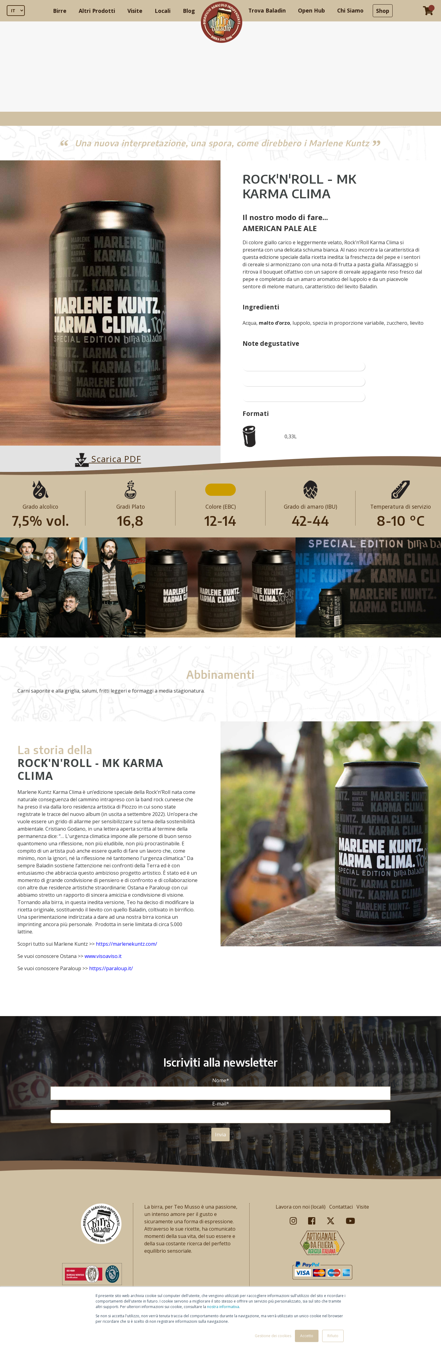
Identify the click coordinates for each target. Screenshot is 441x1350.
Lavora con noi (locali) (301, 1206)
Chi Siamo (350, 10)
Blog (189, 10)
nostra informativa (223, 1306)
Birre (59, 10)
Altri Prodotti (97, 10)
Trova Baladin (267, 10)
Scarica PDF (108, 459)
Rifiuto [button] (332, 1335)
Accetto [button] (306, 1335)
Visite (134, 10)
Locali (163, 10)
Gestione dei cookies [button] (273, 1335)
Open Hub (311, 10)
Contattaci (341, 1206)
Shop (382, 10)
